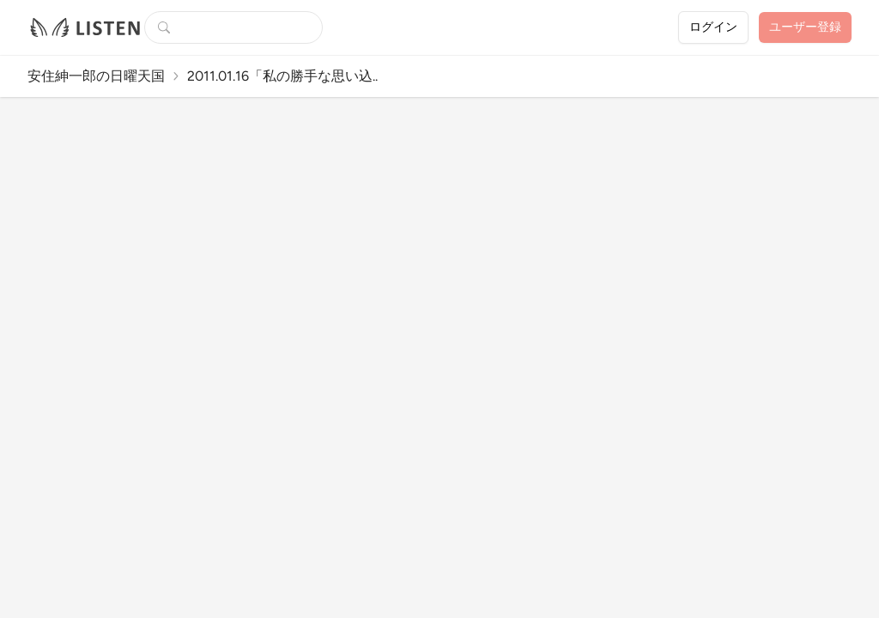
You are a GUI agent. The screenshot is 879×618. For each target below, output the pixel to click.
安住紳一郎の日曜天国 (96, 76)
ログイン (713, 27)
